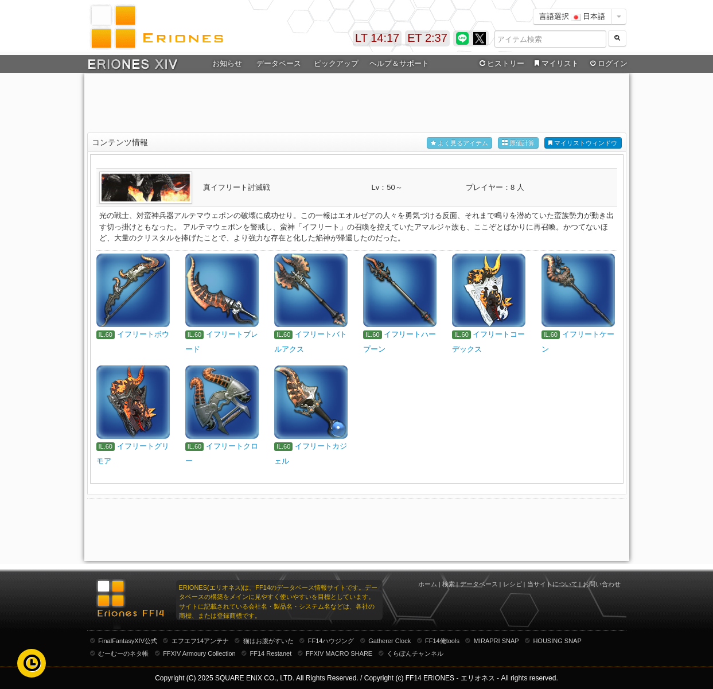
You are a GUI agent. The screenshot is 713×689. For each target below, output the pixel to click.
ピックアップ (336, 63)
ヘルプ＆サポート (399, 63)
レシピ (512, 584)
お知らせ (227, 63)
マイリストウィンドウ (582, 143)
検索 (448, 584)
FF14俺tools (442, 640)
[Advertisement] (357, 104)
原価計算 (518, 143)
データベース (278, 63)
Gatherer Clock (389, 640)
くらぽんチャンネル (415, 653)
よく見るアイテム (459, 143)
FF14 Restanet (270, 653)
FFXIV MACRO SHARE (339, 653)
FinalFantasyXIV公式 (127, 640)
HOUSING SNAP (557, 640)
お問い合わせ (602, 584)
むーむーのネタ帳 (123, 653)
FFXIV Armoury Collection (199, 653)
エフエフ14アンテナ (200, 640)
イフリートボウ (143, 334)
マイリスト (555, 63)
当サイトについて (552, 584)
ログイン (607, 63)
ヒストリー (501, 63)
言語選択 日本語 (572, 16)
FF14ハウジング (331, 640)
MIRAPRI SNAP (496, 640)
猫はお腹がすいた (268, 640)
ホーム (427, 584)
